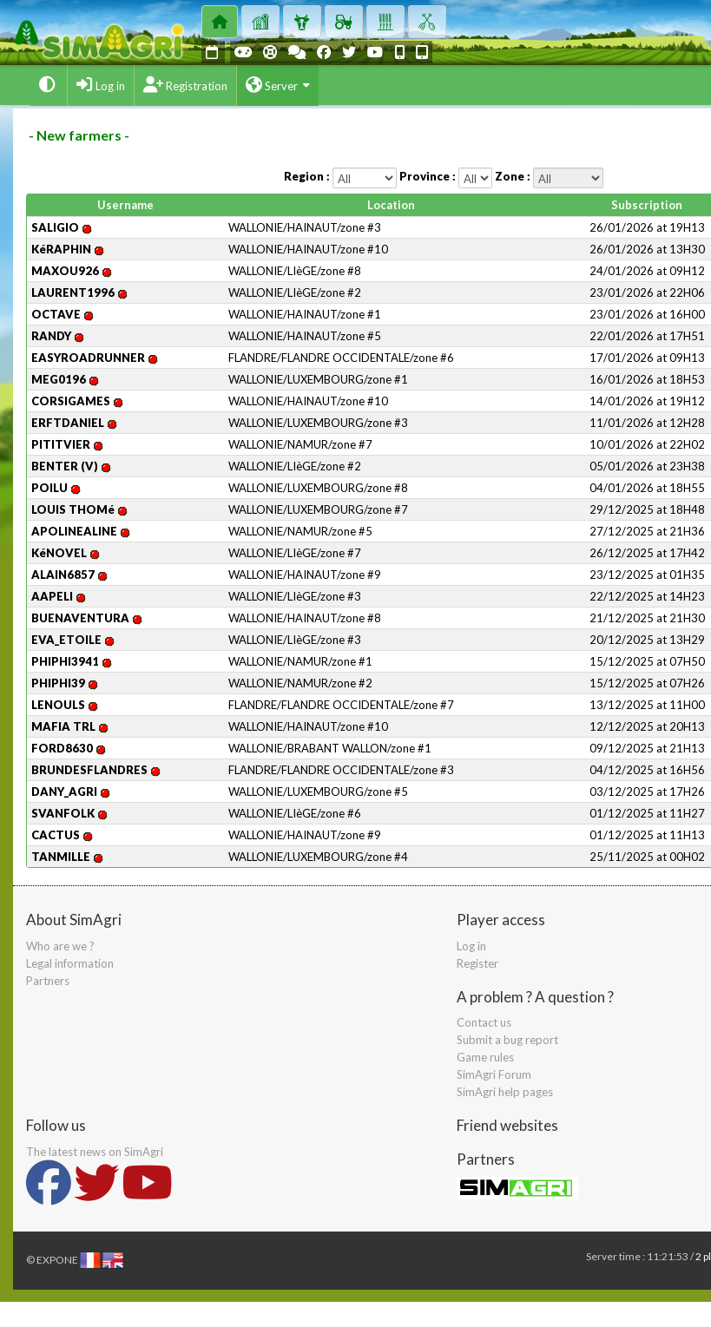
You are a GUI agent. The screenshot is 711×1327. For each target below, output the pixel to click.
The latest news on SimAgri (94, 1152)
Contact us (484, 1022)
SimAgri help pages (505, 1092)
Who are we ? (60, 946)
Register (477, 963)
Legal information (70, 963)
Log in (471, 946)
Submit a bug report (507, 1040)
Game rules (485, 1057)
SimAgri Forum (494, 1074)
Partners (47, 981)
